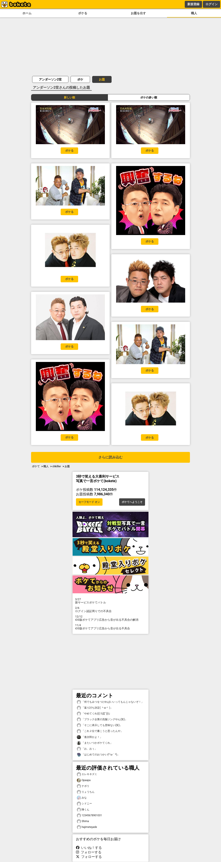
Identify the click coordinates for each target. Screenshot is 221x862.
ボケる (82, 13)
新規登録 (193, 4)
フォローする (88, 852)
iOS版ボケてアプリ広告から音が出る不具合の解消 (110, 618)
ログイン (211, 4)
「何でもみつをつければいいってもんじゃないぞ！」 (110, 702)
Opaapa (84, 780)
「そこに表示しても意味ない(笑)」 (99, 725)
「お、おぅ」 (87, 749)
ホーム (27, 13)
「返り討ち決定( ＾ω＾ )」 (95, 708)
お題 (102, 79)
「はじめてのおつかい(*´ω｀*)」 (98, 755)
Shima (83, 821)
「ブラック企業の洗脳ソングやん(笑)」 (102, 719)
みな (82, 798)
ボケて (36, 466)
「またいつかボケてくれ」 (95, 743)
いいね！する (89, 848)
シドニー (84, 804)
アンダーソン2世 (50, 79)
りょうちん (86, 792)
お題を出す (138, 13)
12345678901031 (89, 815)
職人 (194, 13)
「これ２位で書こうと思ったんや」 (100, 731)
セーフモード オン (89, 502)
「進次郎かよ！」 (89, 737)
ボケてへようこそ (132, 502)
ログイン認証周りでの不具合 (110, 609)
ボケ (80, 79)
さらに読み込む (110, 457)
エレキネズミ (87, 774)
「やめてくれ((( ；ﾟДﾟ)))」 (94, 714)
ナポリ (83, 786)
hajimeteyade (87, 827)
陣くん (83, 810)
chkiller (56, 466)
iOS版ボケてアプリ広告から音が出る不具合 (110, 627)
